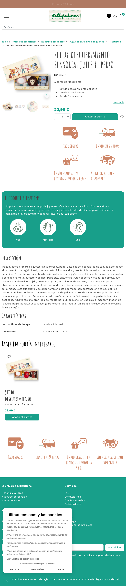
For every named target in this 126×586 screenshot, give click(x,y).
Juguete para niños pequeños (86, 41)
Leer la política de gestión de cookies (23, 559)
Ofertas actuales (75, 500)
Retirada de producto (79, 524)
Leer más (118, 102)
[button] (7, 580)
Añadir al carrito (95, 116)
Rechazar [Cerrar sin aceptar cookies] (15, 569)
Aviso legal (96, 579)
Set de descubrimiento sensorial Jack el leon (19, 402)
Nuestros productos (53, 41)
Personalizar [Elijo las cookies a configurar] (37, 569)
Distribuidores (73, 504)
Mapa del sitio (112, 579)
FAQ (67, 493)
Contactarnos (73, 496)
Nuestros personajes (14, 496)
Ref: (56, 74)
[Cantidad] (62, 117)
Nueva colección (11, 500)
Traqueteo (115, 41)
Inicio (5, 41)
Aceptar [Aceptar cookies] (61, 569)
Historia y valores (12, 493)
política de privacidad (98, 555)
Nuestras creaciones (25, 41)
